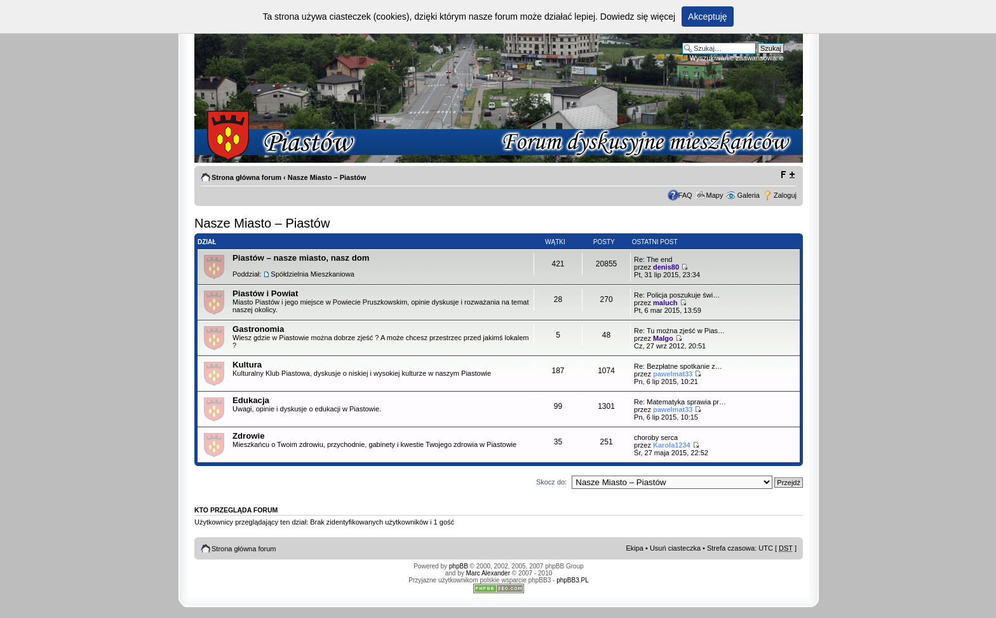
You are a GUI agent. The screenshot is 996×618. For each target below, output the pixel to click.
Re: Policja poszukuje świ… (677, 295)
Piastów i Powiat (265, 293)
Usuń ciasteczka (675, 548)
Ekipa (634, 548)
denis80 (666, 267)
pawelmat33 (672, 374)
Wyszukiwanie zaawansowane (737, 58)
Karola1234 (671, 445)
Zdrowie (248, 436)
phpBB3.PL (572, 580)
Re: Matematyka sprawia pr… (680, 402)
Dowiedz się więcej (637, 16)
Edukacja (250, 400)
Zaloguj (785, 195)
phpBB (458, 566)
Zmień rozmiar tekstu (787, 175)
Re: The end (653, 259)
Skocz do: (551, 482)
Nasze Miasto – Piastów (327, 177)
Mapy (714, 195)
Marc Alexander (488, 573)
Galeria (748, 195)
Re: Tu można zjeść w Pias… (679, 330)
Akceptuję (707, 16)
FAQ (685, 195)
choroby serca (656, 437)
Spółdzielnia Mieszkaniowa (312, 274)
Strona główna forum (246, 177)
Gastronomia (258, 329)
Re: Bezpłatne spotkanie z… (678, 366)
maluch (665, 302)
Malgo (663, 338)
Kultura (247, 364)
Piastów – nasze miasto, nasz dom (300, 258)
